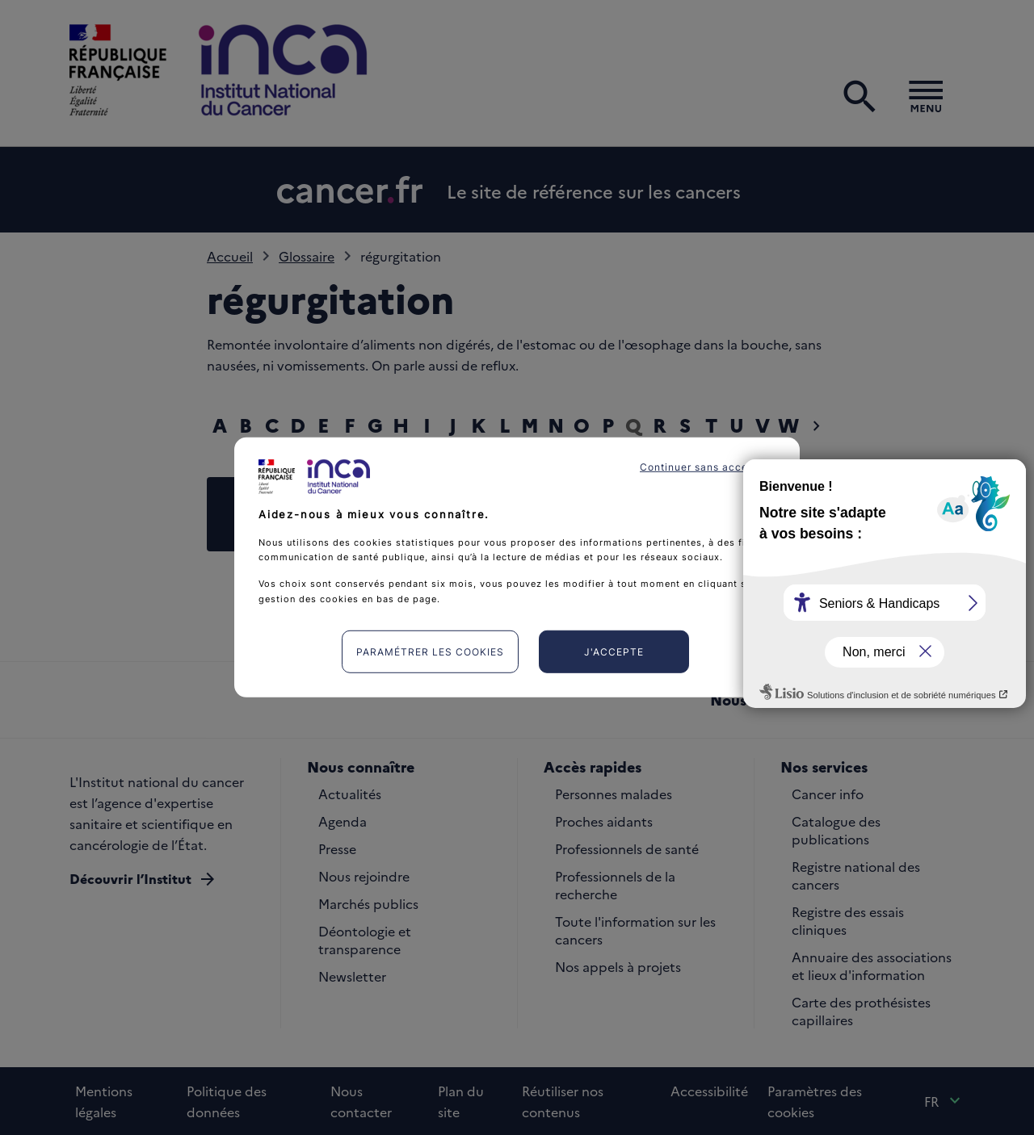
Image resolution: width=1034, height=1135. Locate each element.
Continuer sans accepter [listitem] (704, 467)
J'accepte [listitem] (614, 652)
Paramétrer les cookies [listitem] (430, 652)
